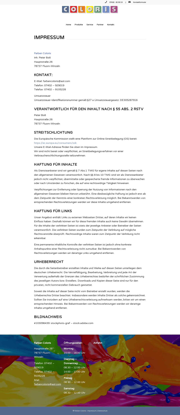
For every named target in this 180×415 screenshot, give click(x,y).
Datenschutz (102, 411)
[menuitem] (68, 24)
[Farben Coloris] (90, 13)
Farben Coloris (80, 411)
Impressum (91, 411)
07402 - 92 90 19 (116, 2)
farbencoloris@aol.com (47, 384)
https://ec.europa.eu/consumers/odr (55, 142)
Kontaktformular (139, 2)
